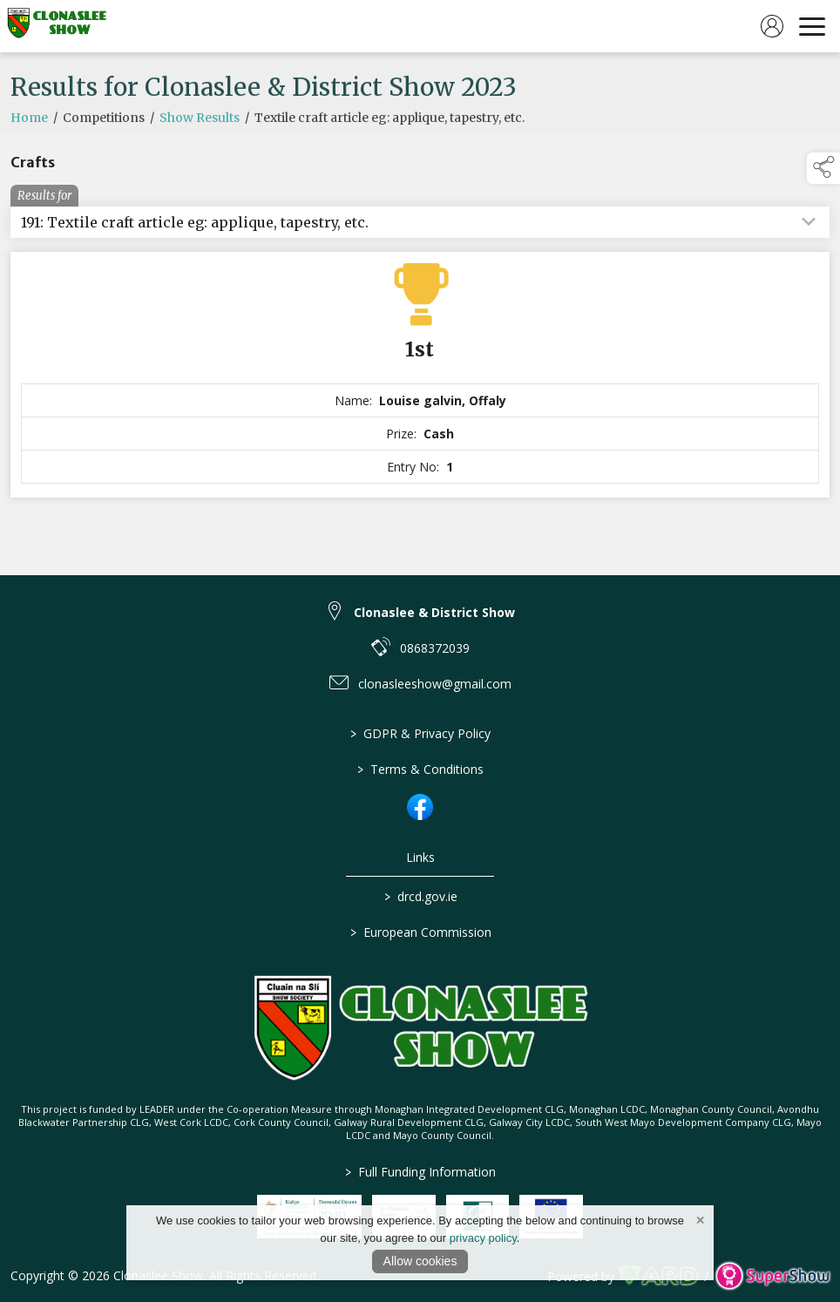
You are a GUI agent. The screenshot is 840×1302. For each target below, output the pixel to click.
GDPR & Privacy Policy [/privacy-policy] (420, 733)
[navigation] (812, 26)
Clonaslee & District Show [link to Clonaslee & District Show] (434, 612)
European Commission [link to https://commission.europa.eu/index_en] (420, 932)
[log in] (772, 26)
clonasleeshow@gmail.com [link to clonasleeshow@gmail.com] (434, 683)
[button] (823, 168)
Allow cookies (420, 1261)
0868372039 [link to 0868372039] (435, 648)
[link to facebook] (420, 807)
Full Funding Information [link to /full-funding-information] (420, 1171)
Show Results (199, 145)
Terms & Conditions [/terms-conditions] (420, 769)
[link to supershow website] (772, 1276)
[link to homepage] (56, 26)
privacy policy (483, 1237)
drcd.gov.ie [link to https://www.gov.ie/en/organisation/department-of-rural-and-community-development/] (420, 896)
